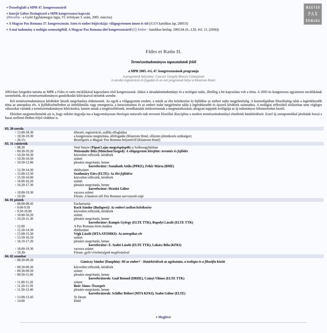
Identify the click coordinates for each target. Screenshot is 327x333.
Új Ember (140, 29)
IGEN (154, 23)
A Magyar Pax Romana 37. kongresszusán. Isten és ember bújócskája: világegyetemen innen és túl (78, 23)
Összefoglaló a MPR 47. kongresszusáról (37, 7)
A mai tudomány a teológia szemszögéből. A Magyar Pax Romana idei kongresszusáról (70, 29)
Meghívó (164, 317)
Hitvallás (14, 17)
